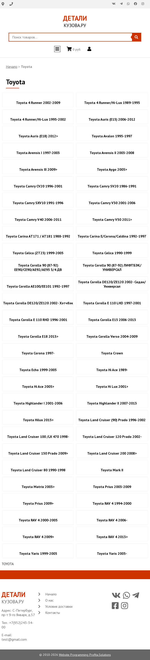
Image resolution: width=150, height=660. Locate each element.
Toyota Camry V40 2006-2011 (37, 219)
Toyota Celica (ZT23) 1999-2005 (38, 253)
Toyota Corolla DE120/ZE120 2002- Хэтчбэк (38, 303)
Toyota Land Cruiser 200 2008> (112, 453)
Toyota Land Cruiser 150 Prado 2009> (38, 453)
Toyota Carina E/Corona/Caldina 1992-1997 (112, 236)
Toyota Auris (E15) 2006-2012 (112, 119)
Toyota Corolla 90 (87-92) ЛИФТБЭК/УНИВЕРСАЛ (112, 267)
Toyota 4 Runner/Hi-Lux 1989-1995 (112, 102)
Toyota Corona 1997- (38, 353)
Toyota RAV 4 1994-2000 (111, 503)
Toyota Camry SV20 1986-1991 (111, 186)
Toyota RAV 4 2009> (38, 537)
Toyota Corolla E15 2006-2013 (112, 319)
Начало (11, 66)
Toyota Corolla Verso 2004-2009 (111, 336)
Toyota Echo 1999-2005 (38, 370)
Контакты (52, 612)
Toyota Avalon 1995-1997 (112, 136)
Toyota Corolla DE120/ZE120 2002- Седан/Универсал (112, 284)
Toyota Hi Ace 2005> (38, 386)
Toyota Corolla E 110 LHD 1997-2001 (112, 303)
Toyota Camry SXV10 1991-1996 (38, 203)
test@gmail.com (14, 639)
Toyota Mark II (112, 470)
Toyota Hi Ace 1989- (112, 370)
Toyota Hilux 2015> (38, 420)
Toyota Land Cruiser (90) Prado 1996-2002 (112, 420)
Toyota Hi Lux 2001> (112, 386)
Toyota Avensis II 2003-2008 (112, 152)
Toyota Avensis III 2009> (38, 169)
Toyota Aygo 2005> (112, 169)
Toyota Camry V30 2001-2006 (112, 203)
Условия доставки (58, 606)
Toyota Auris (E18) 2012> (38, 136)
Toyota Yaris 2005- (112, 553)
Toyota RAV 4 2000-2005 (38, 520)
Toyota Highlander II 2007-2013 (112, 403)
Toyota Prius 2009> (38, 503)
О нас (49, 600)
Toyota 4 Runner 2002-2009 (38, 102)
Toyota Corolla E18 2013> (38, 336)
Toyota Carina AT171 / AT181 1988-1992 (38, 236)
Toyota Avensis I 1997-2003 (38, 152)
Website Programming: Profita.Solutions (85, 655)
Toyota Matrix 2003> (38, 486)
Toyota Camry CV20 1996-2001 (38, 186)
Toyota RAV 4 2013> (112, 537)
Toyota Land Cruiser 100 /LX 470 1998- (38, 436)
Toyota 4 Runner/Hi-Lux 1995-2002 (38, 119)
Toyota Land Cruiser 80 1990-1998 (38, 470)
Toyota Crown (112, 353)
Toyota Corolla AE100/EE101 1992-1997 (38, 286)
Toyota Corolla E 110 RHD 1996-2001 (38, 319)
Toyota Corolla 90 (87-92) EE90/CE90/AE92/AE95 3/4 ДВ (38, 267)
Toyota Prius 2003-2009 (112, 486)
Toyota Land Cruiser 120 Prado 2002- (112, 436)
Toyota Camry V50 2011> (112, 219)
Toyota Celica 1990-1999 (112, 253)
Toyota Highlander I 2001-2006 (38, 403)
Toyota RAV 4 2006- (111, 520)
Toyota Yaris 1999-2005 (38, 553)
